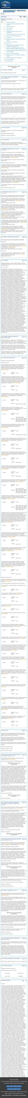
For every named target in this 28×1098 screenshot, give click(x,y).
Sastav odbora (9, 28)
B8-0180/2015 (4, 709)
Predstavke (8, 37)
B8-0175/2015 (13, 650)
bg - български (3, 10)
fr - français (15, 10)
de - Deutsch (9, 10)
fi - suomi (12, 11)
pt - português (6, 11)
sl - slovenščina (10, 11)
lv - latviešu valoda (20, 10)
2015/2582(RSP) (4, 895)
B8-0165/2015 (18, 594)
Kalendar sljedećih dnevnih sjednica (14, 57)
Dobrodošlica (9, 29)
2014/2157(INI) (7, 580)
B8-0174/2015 (21, 638)
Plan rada (8, 43)
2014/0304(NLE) (9, 522)
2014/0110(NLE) (17, 382)
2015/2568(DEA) (14, 157)
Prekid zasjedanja (10, 59)
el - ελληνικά (12, 10)
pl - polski (5, 11)
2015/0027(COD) (11, 246)
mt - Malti (25, 10)
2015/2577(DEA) (4, 167)
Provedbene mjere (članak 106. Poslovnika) (15, 34)
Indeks (3, 13)
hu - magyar (23, 10)
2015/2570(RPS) (4, 208)
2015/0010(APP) (4, 396)
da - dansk (8, 10)
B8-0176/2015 (24, 659)
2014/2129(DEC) (4, 427)
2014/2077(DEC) (4, 441)
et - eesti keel (10, 10)
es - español (5, 10)
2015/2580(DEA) (15, 182)
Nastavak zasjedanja (10, 22)
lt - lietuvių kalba (22, 10)
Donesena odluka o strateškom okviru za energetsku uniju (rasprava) (15, 46)
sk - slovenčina (9, 11)
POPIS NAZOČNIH (9, 61)
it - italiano (19, 10)
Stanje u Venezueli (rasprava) (12, 53)
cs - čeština (6, 10)
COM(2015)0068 (18, 549)
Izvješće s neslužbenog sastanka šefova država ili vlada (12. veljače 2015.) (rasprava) (16, 48)
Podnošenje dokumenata (11, 41)
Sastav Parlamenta (10, 26)
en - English (13, 10)
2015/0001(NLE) (4, 369)
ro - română (8, 11)
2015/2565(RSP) (11, 759)
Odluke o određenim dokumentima (13, 35)
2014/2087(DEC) (11, 498)
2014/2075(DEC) (4, 410)
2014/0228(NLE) (11, 536)
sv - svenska (13, 11)
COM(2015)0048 (23, 245)
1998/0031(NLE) (9, 566)
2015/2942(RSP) (18, 808)
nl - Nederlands (3, 11)
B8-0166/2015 (7, 605)
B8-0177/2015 (4, 674)
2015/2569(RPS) (19, 200)
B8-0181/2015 (10, 718)
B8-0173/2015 (18, 626)
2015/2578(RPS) (4, 216)
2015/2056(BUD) (9, 550)
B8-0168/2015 (4, 613)
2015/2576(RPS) (23, 222)
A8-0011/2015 (8, 581)
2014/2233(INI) (21, 253)
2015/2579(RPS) (4, 229)
